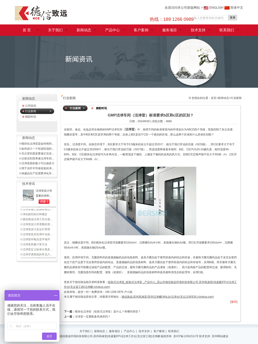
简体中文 (233, 7)
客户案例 (141, 30)
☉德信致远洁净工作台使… (36, 219)
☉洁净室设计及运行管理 (35, 229)
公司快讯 (30, 105)
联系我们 (226, 30)
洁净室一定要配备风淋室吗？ (93, 316)
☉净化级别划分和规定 (33, 214)
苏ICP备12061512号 (185, 336)
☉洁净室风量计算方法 (33, 244)
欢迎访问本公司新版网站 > (184, 7)
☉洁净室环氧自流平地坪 (35, 239)
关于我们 (55, 30)
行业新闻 (30, 111)
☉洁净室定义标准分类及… (36, 249)
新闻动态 (84, 30)
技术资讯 (28, 183)
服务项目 (169, 30)
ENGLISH (213, 7)
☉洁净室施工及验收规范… (36, 209)
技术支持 (198, 30)
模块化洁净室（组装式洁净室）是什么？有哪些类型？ (108, 311)
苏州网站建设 (220, 336)
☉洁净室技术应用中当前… (36, 234)
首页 (213, 98)
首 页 (27, 30)
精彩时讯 (30, 116)
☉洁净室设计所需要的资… (36, 224)
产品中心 (112, 30)
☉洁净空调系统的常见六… (36, 255)
